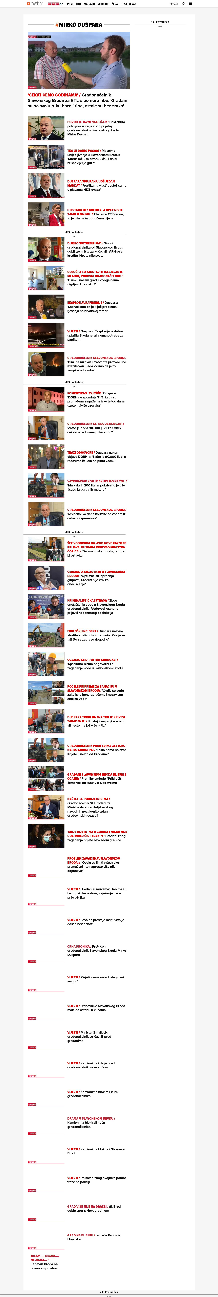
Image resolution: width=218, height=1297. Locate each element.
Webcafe (103, 4)
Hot (78, 4)
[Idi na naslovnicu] (36, 7)
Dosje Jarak (128, 4)
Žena (115, 4)
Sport (69, 4)
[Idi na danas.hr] (55, 4)
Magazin (89, 4)
